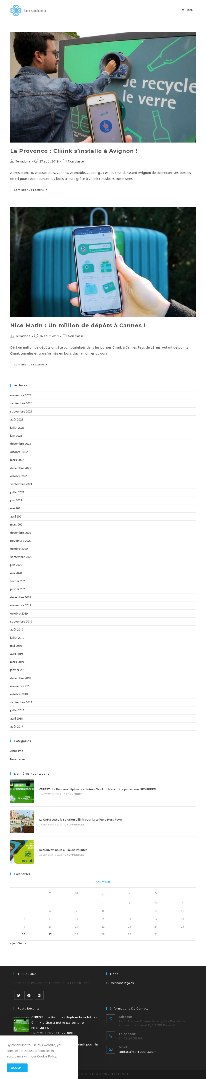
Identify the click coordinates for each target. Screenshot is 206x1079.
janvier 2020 (18, 589)
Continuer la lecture (30, 189)
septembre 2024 (21, 403)
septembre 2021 (21, 484)
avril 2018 (16, 718)
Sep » (22, 943)
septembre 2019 (21, 621)
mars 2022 (17, 460)
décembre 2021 (20, 468)
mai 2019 (16, 646)
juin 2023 (16, 436)
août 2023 (16, 419)
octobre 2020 (19, 549)
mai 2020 (16, 573)
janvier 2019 (18, 670)
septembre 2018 (21, 702)
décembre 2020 (20, 533)
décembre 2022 (20, 444)
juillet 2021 (17, 492)
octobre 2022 (19, 452)
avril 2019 (16, 654)
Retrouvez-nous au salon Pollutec (63, 850)
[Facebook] (28, 995)
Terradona (22, 161)
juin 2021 (16, 500)
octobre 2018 (19, 694)
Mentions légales (122, 983)
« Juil (13, 943)
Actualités (16, 751)
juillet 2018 (17, 710)
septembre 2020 (21, 557)
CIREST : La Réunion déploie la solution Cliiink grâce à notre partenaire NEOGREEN (97, 789)
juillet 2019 (17, 638)
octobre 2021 (19, 476)
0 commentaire (73, 794)
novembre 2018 (20, 686)
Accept (17, 1068)
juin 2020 (16, 565)
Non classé (76, 161)
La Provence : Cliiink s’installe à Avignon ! (74, 151)
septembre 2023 (21, 411)
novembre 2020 (20, 541)
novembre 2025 (20, 395)
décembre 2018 (20, 678)
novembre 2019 (20, 605)
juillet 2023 (17, 428)
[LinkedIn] (39, 995)
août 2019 (16, 629)
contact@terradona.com (137, 1051)
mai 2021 (16, 508)
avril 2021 (16, 516)
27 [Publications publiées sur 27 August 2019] (50, 934)
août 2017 (16, 726)
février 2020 (18, 581)
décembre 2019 (20, 597)
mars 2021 (17, 524)
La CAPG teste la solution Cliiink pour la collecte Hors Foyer (81, 819)
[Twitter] (18, 995)
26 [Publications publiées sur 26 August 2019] (23, 934)
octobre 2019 (19, 613)
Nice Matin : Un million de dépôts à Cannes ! (77, 325)
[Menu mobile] (189, 10)
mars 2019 (17, 662)
